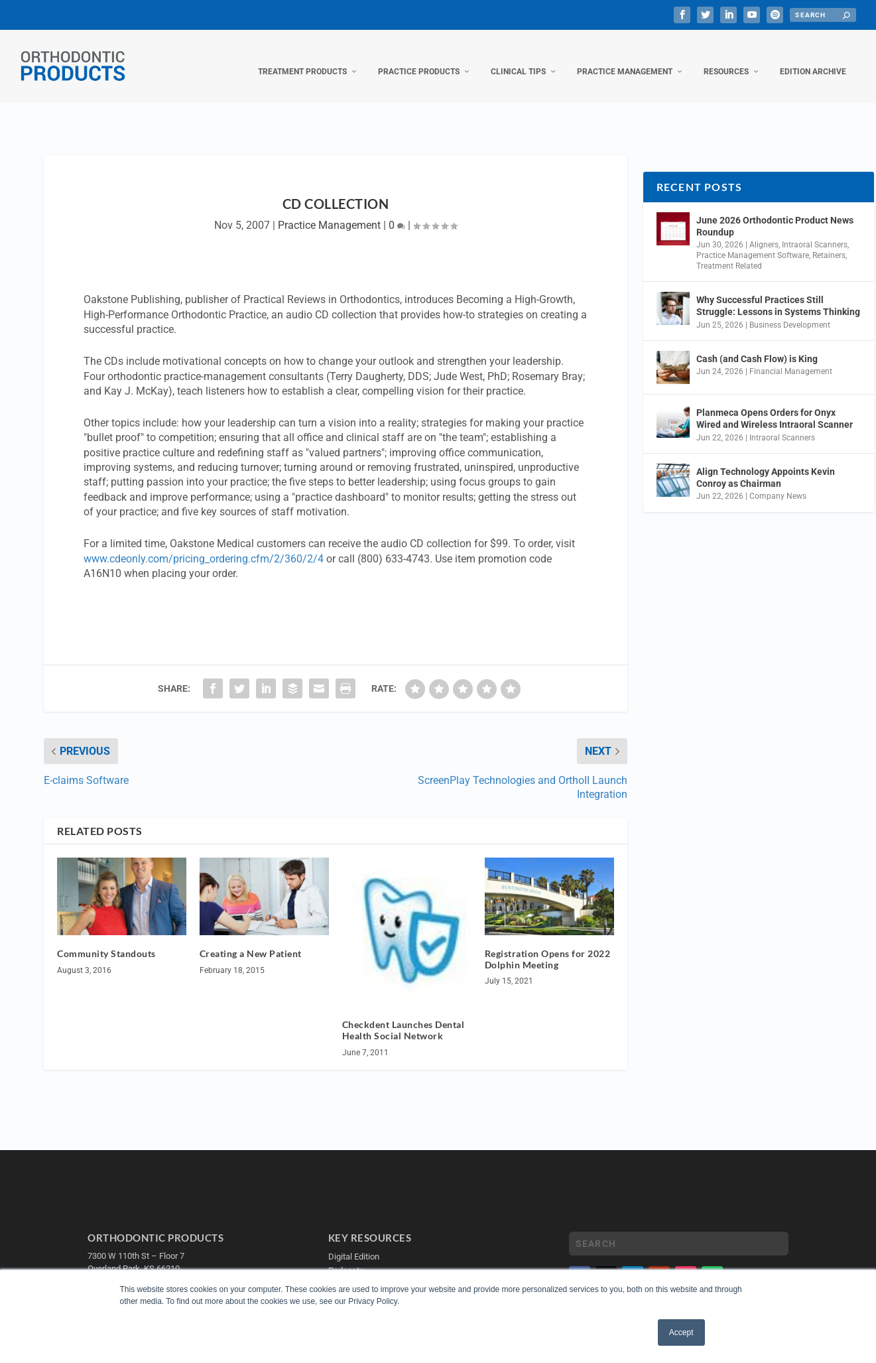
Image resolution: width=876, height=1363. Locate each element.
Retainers (828, 242)
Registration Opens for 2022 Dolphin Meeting (548, 946)
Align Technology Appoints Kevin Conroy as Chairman (765, 464)
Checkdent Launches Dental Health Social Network (403, 1017)
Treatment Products (302, 58)
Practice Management (624, 58)
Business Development (789, 311)
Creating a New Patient (251, 940)
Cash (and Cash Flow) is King (757, 345)
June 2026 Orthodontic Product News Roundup (774, 213)
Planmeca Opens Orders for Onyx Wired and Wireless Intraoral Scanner (774, 405)
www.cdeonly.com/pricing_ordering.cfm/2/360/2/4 (204, 545)
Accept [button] (681, 1332)
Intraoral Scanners (814, 231)
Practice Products (419, 58)
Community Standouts (106, 940)
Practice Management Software (752, 242)
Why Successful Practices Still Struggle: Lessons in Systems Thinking (778, 292)
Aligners (764, 231)
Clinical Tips (518, 58)
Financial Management (790, 358)
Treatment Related (729, 252)
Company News (777, 482)
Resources (726, 58)
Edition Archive (813, 58)
